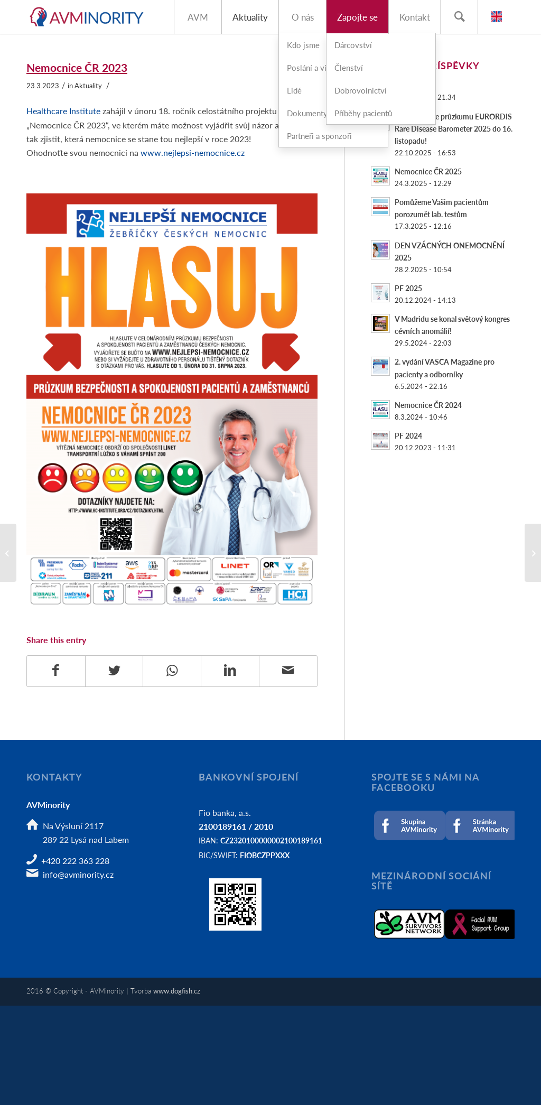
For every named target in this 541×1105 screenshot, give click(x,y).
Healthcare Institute (63, 111)
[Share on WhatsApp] (172, 671)
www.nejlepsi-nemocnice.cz (193, 152)
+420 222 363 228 (75, 861)
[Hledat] (459, 17)
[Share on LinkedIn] (230, 671)
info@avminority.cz (78, 874)
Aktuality (88, 85)
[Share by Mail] (288, 671)
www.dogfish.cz (176, 991)
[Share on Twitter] (114, 671)
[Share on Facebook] (56, 671)
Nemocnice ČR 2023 (76, 67)
